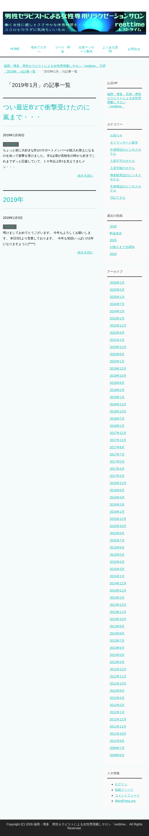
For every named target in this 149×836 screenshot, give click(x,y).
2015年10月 (118, 526)
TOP (55, 66)
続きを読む (85, 175)
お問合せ (134, 49)
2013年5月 (117, 655)
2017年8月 (117, 447)
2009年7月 (117, 748)
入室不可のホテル (122, 161)
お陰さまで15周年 (122, 247)
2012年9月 (117, 690)
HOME (15, 49)
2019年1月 (117, 397)
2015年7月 (117, 540)
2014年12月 (118, 583)
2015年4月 (117, 562)
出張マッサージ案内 (86, 49)
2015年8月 (117, 533)
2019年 (13, 199)
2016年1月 (117, 511)
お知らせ (9, 226)
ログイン (121, 784)
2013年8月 (117, 633)
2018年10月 (118, 411)
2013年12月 (118, 604)
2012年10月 (118, 683)
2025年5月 (117, 289)
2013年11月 (118, 612)
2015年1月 (117, 576)
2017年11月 (118, 440)
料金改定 (116, 233)
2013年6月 (117, 647)
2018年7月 (117, 418)
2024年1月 (117, 311)
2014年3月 (117, 597)
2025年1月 (117, 297)
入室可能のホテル (122, 168)
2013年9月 (117, 626)
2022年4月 (117, 332)
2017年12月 (118, 433)
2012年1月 (117, 712)
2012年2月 (117, 705)
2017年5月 (117, 461)
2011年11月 (118, 726)
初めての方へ (39, 49)
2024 (113, 254)
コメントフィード (127, 795)
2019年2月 (117, 390)
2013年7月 (117, 640)
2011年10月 (118, 733)
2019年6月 (117, 383)
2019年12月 (118, 368)
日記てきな (11, 144)
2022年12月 (118, 325)
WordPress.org (125, 801)
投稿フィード (124, 789)
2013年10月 (118, 619)
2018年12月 (118, 404)
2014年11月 (118, 590)
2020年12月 (118, 347)
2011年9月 (117, 741)
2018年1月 (117, 425)
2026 (113, 226)
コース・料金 (62, 49)
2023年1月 (117, 318)
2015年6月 (117, 547)
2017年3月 (117, 476)
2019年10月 (118, 375)
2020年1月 (117, 361)
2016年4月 (117, 497)
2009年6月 (117, 755)
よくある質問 (110, 49)
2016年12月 (118, 483)
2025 (113, 240)
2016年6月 (117, 490)
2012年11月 (118, 676)
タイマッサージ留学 (124, 142)
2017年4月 (117, 468)
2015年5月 (117, 554)
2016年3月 (117, 504)
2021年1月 (117, 340)
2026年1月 (117, 282)
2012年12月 (118, 669)
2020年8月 (117, 354)
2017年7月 (117, 454)
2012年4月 (117, 698)
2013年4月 (117, 662)
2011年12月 (118, 719)
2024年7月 (117, 304)
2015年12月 (118, 519)
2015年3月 (117, 569)
